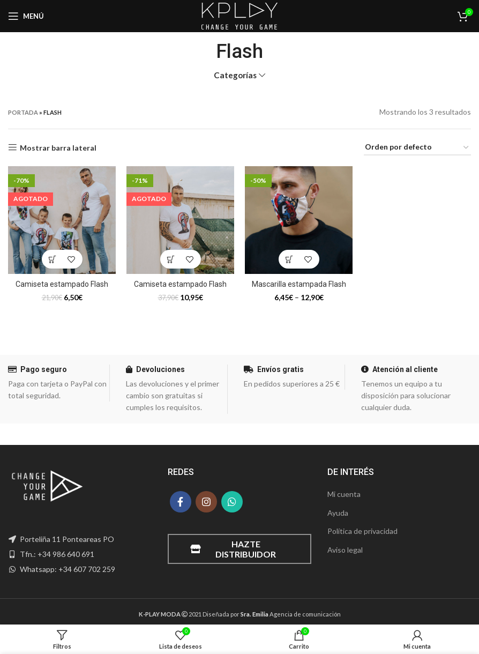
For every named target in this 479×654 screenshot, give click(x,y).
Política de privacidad (362, 531)
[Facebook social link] (180, 501)
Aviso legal (345, 549)
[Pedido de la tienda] (417, 147)
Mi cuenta (344, 494)
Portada (23, 112)
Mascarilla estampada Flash (299, 284)
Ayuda (337, 512)
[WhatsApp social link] (232, 501)
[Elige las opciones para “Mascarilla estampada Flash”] (289, 259)
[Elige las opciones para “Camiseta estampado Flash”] (52, 259)
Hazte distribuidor (233, 549)
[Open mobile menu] (26, 16)
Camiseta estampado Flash (62, 284)
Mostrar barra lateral (58, 147)
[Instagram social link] (206, 501)
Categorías (235, 75)
